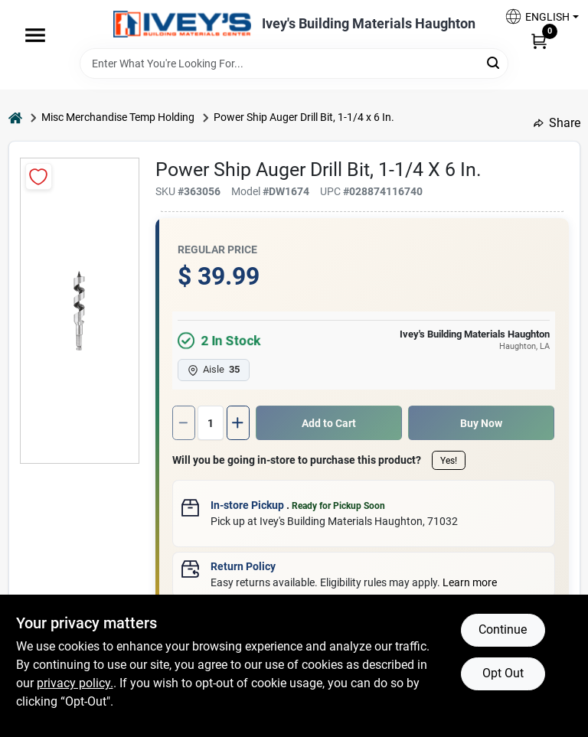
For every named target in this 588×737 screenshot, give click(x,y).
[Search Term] (294, 63)
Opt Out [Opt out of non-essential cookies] (503, 673)
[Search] (494, 62)
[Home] (15, 117)
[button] (536, 16)
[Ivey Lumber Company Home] (182, 24)
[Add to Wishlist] (38, 176)
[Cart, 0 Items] (539, 40)
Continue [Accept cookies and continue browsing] (503, 629)
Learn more (470, 582)
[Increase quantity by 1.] (238, 423)
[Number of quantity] (211, 423)
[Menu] (35, 35)
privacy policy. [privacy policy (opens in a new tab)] (75, 683)
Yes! (448, 460)
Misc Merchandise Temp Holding (117, 117)
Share (557, 123)
